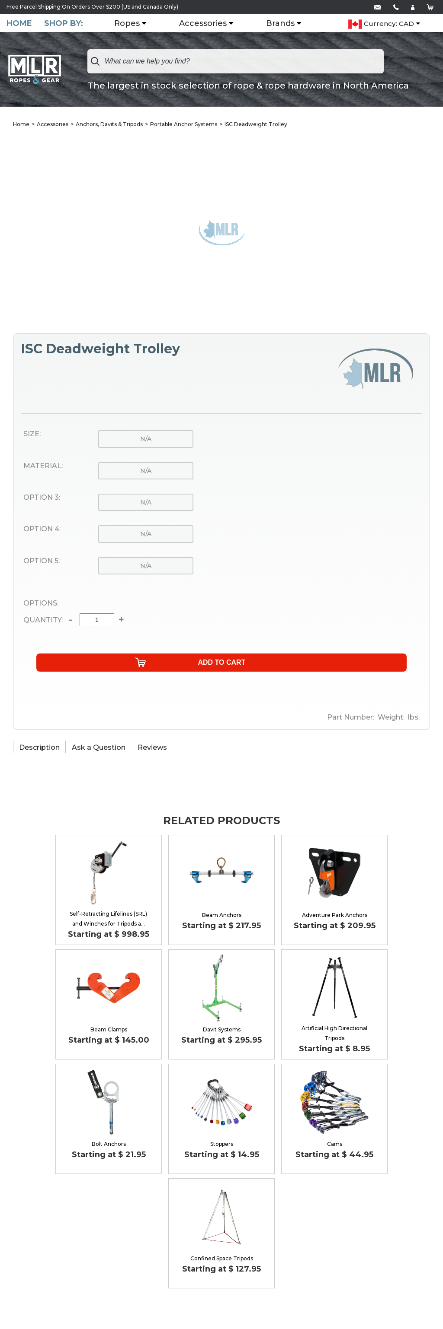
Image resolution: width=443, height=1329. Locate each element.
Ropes (132, 23)
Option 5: (41, 562)
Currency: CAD (381, 37)
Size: (32, 435)
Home (19, 23)
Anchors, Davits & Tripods (109, 125)
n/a (145, 440)
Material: (43, 467)
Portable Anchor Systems (183, 125)
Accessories (208, 23)
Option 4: (42, 530)
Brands (285, 23)
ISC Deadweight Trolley (256, 125)
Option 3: (41, 498)
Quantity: (43, 621)
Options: (40, 604)
